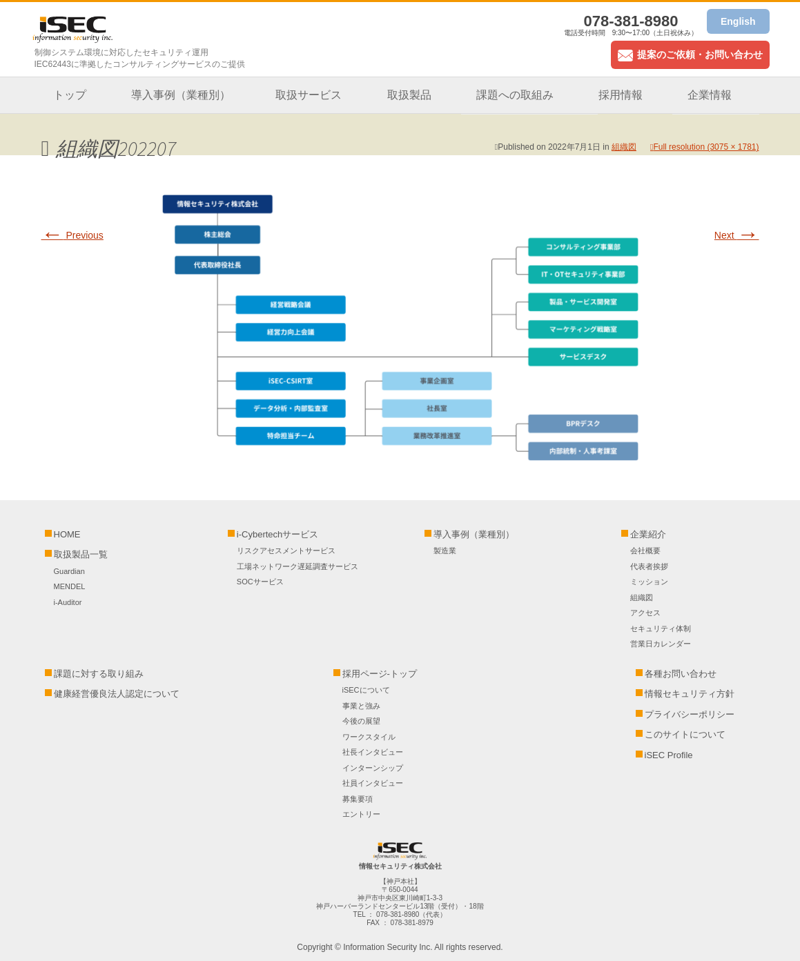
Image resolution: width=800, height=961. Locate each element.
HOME (67, 534)
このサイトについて (685, 734)
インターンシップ (372, 768)
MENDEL (70, 586)
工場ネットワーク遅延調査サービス (297, 566)
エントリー (361, 814)
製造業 (444, 550)
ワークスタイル (369, 737)
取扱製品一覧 (81, 554)
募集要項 (357, 799)
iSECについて (366, 690)
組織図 (624, 147)
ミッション (649, 581)
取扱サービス (308, 95)
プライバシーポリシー (689, 714)
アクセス (645, 612)
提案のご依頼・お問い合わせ (690, 54)
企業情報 (709, 95)
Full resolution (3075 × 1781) (706, 147)
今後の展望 (361, 721)
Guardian (69, 571)
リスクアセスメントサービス (286, 550)
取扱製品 (409, 95)
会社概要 (645, 550)
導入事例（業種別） (181, 95)
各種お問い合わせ (680, 673)
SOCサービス (264, 581)
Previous (72, 235)
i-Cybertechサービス (277, 534)
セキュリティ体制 (660, 628)
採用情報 (620, 95)
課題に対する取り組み (99, 673)
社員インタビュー (372, 783)
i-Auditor (68, 602)
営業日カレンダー (660, 644)
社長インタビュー (372, 752)
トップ (69, 95)
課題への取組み (515, 95)
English (738, 21)
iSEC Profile (669, 755)
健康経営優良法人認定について (116, 693)
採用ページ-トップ (379, 673)
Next (736, 235)
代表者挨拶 (649, 566)
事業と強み (361, 706)
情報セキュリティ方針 (689, 693)
